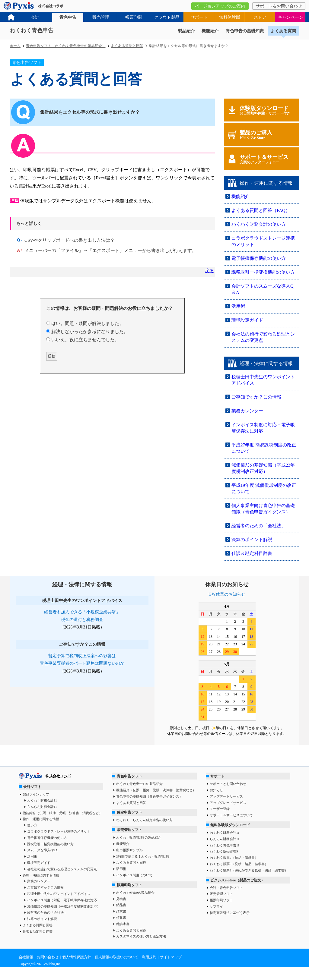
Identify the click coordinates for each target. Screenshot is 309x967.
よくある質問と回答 (127, 46)
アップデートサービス (226, 796)
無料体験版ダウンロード (230, 825)
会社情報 (26, 957)
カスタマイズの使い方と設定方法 (141, 936)
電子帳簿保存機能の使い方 (258, 258)
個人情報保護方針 (76, 957)
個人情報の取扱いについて (116, 957)
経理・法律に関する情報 (41, 875)
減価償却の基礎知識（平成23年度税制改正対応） (63, 906)
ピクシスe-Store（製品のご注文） (237, 880)
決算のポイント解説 (251, 539)
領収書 (121, 917)
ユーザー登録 (220, 809)
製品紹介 (186, 31)
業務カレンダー (247, 410)
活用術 (238, 306)
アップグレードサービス (228, 803)
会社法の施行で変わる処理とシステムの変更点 (62, 869)
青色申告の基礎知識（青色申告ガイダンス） (149, 796)
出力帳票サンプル (129, 850)
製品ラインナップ (36, 794)
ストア (260, 17)
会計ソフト (32, 787)
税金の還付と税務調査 (82, 619)
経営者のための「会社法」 (258, 525)
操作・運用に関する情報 (41, 819)
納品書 (121, 905)
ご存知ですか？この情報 (256, 397)
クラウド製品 (167, 17)
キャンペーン (290, 17)
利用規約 (149, 957)
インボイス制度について (134, 875)
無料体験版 (229, 17)
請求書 (121, 911)
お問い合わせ (48, 957)
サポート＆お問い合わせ (279, 6)
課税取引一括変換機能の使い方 (263, 272)
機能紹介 (210, 31)
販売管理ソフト (129, 830)
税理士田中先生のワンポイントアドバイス (58, 894)
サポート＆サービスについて (231, 815)
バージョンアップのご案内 (220, 6)
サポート (199, 17)
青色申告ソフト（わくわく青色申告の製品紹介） (66, 46)
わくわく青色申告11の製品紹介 (139, 784)
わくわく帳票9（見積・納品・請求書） (239, 864)
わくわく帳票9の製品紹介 (135, 892)
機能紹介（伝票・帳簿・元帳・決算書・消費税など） (62, 813)
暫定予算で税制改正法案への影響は (82, 656)
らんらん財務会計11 (42, 806)
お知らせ (216, 790)
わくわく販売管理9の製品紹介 (138, 837)
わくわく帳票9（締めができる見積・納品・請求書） (249, 870)
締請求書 (122, 924)
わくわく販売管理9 (224, 851)
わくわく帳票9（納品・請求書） (234, 857)
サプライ (216, 906)
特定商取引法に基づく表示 (230, 913)
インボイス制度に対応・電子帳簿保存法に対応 (62, 900)
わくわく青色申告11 (225, 845)
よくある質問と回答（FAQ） (260, 210)
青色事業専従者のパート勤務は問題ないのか (82, 663)
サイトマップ (171, 957)
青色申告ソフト (129, 776)
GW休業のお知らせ (227, 594)
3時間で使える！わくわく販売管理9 (142, 856)
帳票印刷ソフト (129, 885)
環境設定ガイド (247, 320)
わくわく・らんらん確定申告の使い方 (144, 820)
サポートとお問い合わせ (228, 784)
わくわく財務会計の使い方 (258, 224)
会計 (35, 17)
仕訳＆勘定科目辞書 (251, 553)
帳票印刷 (133, 17)
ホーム (15, 46)
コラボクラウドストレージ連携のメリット (58, 831)
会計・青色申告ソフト (226, 888)
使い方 (32, 825)
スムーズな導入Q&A (42, 850)
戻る (209, 270)
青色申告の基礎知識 (245, 31)
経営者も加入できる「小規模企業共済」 (82, 612)
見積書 (121, 899)
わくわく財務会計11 (42, 800)
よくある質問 (283, 31)
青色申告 (67, 17)
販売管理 (100, 17)
